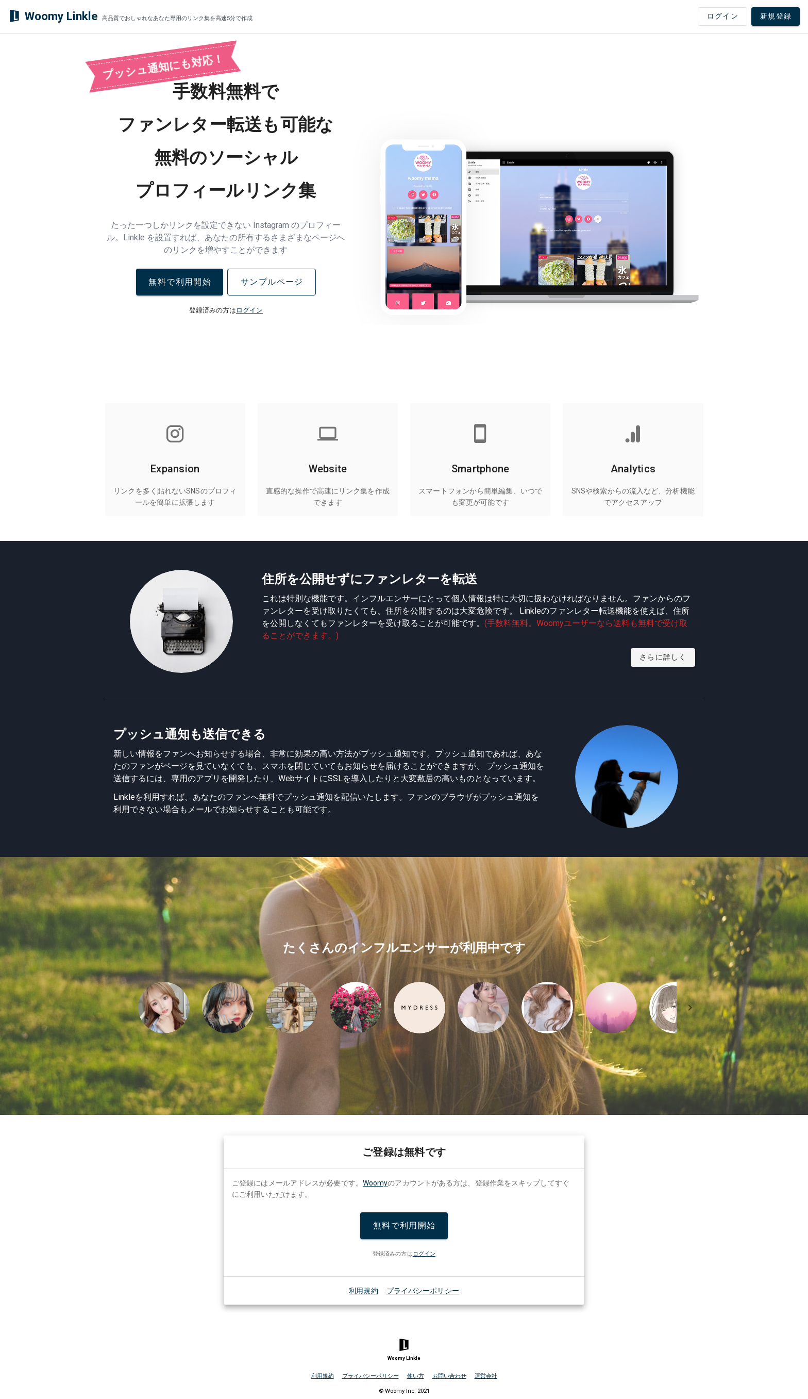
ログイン (249, 310)
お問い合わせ (449, 1376)
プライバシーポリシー (422, 1291)
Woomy (375, 1183)
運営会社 (486, 1376)
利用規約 (363, 1291)
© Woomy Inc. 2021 (404, 1391)
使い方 (415, 1376)
